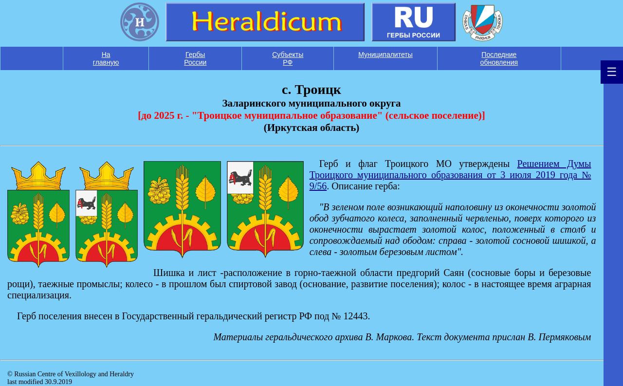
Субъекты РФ (287, 58)
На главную (106, 58)
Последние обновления (499, 58)
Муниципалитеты (385, 54)
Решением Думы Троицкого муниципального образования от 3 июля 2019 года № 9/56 (450, 174)
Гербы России (195, 58)
